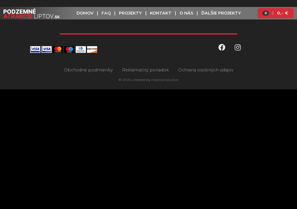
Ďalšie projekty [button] (221, 13)
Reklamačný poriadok (145, 70)
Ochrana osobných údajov (205, 70)
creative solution (165, 80)
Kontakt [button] (160, 13)
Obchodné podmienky (88, 70)
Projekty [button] (130, 13)
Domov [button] (85, 13)
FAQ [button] (106, 13)
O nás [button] (186, 13)
